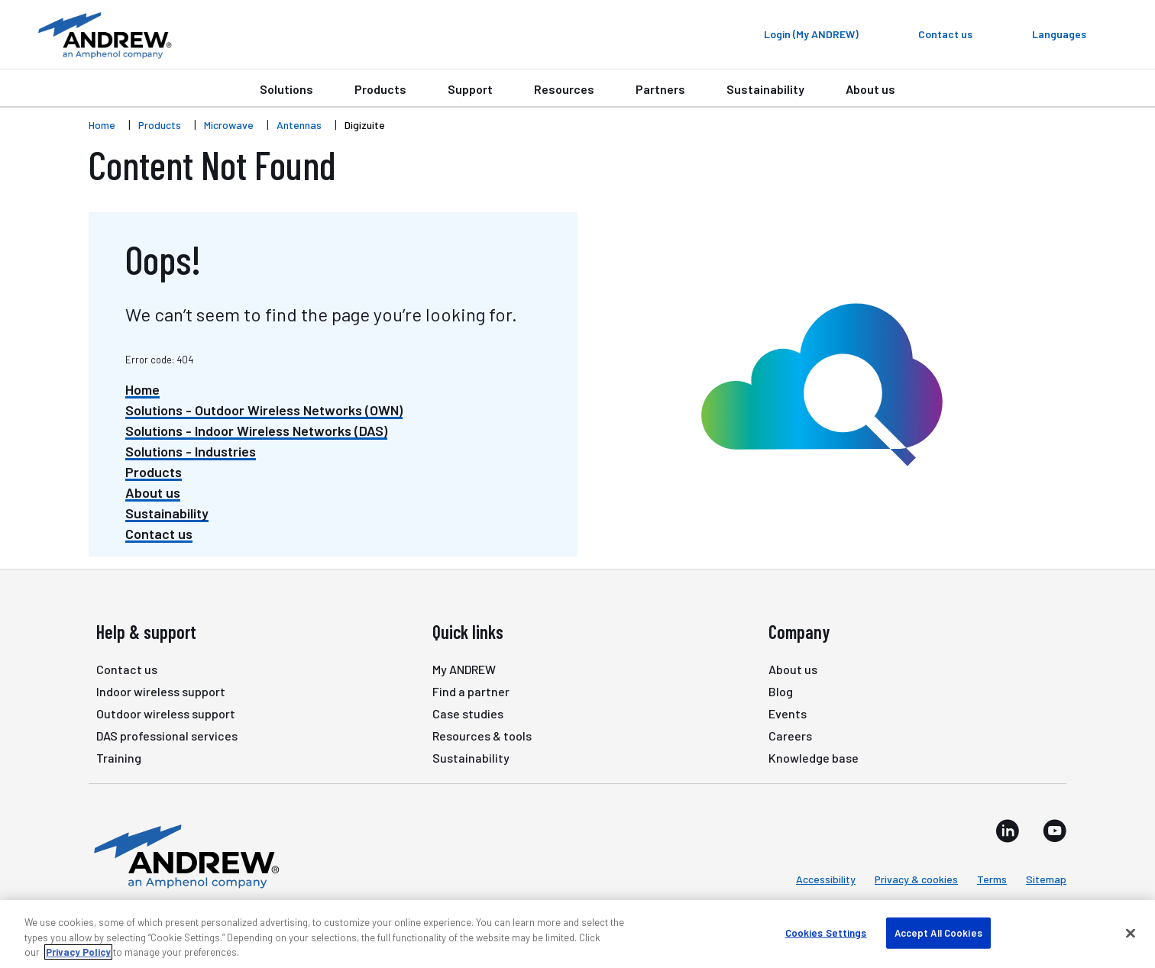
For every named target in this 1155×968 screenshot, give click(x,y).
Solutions (286, 89)
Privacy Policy (78, 952)
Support (470, 89)
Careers (790, 735)
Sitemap (1046, 879)
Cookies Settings (826, 932)
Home (102, 124)
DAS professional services (167, 735)
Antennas (299, 124)
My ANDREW (464, 669)
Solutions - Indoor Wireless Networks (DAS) (256, 430)
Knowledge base (813, 757)
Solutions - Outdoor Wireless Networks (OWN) (264, 410)
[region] (577, 934)
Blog (780, 691)
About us (870, 89)
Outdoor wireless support (165, 713)
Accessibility (826, 879)
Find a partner (471, 691)
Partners (660, 89)
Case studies (467, 713)
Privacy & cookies (916, 879)
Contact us (158, 533)
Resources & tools (482, 735)
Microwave (229, 124)
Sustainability (765, 89)
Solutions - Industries (190, 451)
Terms (992, 879)
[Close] (1130, 933)
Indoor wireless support (160, 691)
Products (380, 89)
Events (787, 713)
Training (118, 757)
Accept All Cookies (938, 932)
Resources (564, 89)
